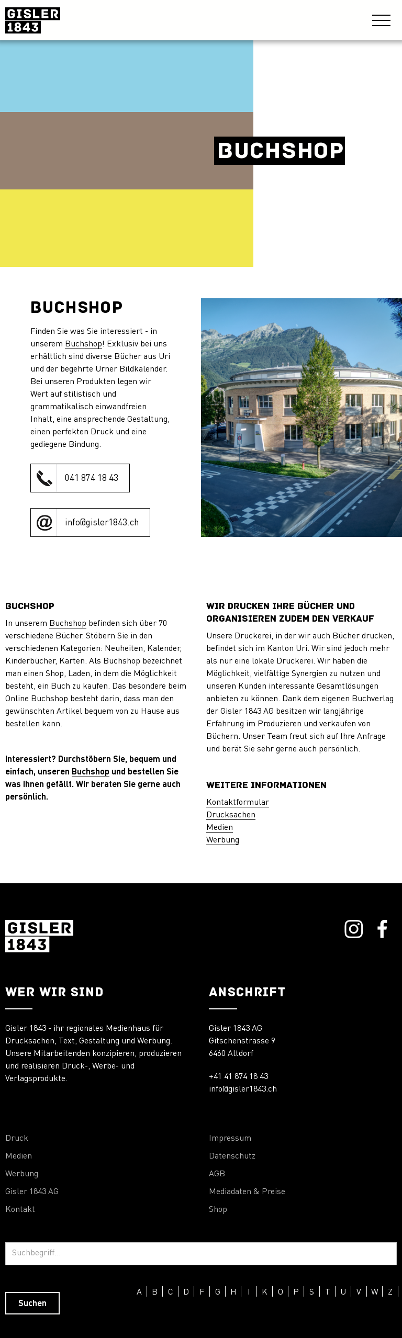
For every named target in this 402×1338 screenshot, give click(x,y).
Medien (219, 828)
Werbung (222, 840)
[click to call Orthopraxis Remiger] (80, 478)
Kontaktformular (237, 803)
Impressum (230, 1138)
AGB (217, 1174)
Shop (218, 1210)
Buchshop (83, 344)
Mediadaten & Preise (247, 1192)
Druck (16, 1138)
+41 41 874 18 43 (238, 1077)
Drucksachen (230, 815)
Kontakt (20, 1210)
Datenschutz (232, 1156)
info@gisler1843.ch (243, 1089)
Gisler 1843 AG (32, 1192)
